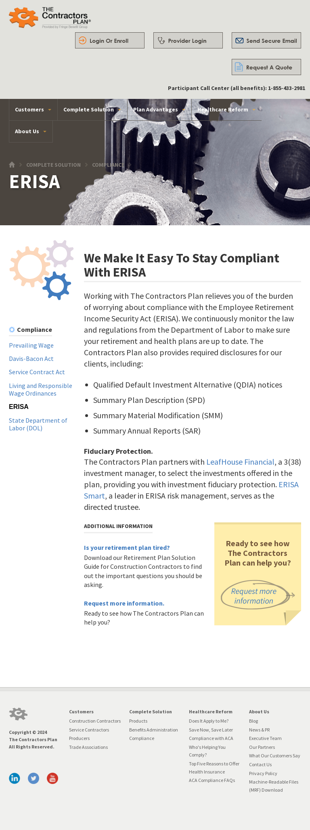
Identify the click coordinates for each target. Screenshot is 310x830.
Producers (79, 738)
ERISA (19, 406)
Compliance (108, 164)
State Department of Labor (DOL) (38, 424)
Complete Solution (88, 109)
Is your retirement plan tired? (127, 547)
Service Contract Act (37, 372)
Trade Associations (88, 747)
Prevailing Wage (31, 345)
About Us (27, 131)
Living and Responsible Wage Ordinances (40, 389)
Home (14, 166)
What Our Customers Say (274, 755)
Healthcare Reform (222, 109)
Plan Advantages (155, 109)
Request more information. (124, 603)
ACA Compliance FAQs (212, 780)
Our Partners (262, 747)
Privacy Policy (263, 773)
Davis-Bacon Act (31, 358)
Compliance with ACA (211, 738)
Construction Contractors (95, 721)
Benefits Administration (153, 730)
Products (138, 721)
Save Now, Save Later (211, 730)
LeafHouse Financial (240, 462)
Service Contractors (89, 730)
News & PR (259, 730)
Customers (29, 109)
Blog (253, 721)
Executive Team (265, 738)
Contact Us (260, 764)
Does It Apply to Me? (208, 721)
